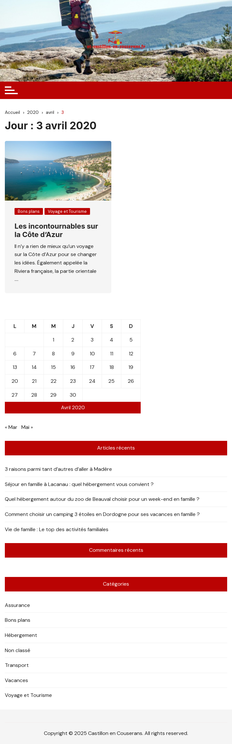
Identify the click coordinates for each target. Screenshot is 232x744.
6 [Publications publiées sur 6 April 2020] (14, 353)
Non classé (17, 650)
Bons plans (29, 211)
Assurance (17, 605)
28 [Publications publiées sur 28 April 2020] (34, 395)
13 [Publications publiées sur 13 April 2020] (15, 367)
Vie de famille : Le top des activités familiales (56, 529)
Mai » (27, 427)
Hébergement (21, 635)
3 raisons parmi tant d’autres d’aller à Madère (58, 469)
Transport (17, 665)
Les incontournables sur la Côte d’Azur (56, 230)
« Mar (11, 427)
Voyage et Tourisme (67, 211)
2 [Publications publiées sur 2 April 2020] (72, 339)
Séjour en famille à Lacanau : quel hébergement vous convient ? (79, 484)
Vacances (16, 680)
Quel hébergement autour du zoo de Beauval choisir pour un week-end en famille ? (102, 499)
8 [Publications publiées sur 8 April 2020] (53, 353)
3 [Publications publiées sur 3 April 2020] (92, 339)
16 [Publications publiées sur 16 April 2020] (72, 367)
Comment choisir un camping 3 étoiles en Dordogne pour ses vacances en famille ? (102, 514)
